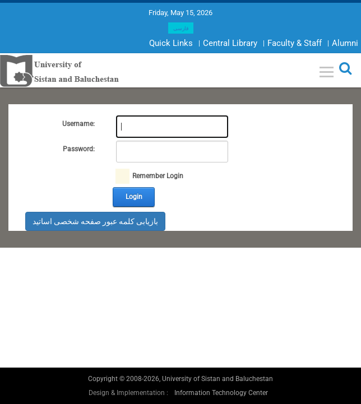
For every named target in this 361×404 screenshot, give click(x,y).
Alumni (345, 43)
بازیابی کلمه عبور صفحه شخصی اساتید (95, 221)
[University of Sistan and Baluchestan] (59, 70)
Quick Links (171, 43)
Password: (79, 149)
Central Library (230, 43)
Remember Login (157, 176)
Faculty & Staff (294, 43)
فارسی (180, 28)
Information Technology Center (221, 393)
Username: (78, 124)
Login (134, 197)
